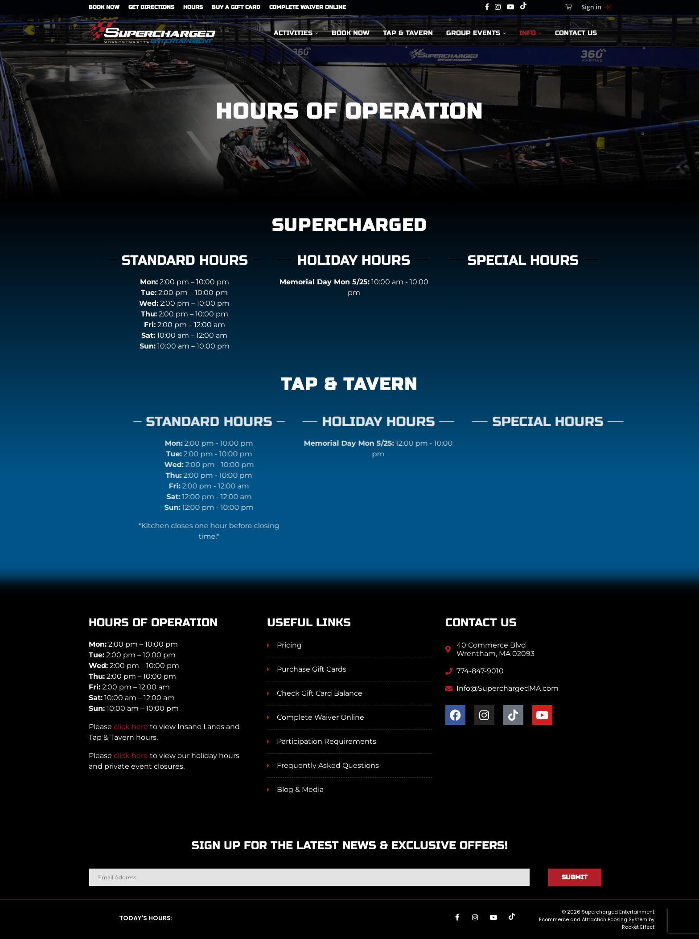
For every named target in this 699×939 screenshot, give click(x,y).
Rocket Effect (638, 927)
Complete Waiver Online (307, 7)
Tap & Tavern (408, 33)
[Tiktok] (523, 7)
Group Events (473, 33)
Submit (575, 877)
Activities (293, 33)
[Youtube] (510, 7)
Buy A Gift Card (236, 7)
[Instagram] (498, 7)
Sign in (591, 7)
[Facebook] (487, 7)
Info (527, 33)
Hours (193, 7)
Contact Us (576, 33)
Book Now (104, 7)
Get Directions (151, 7)
